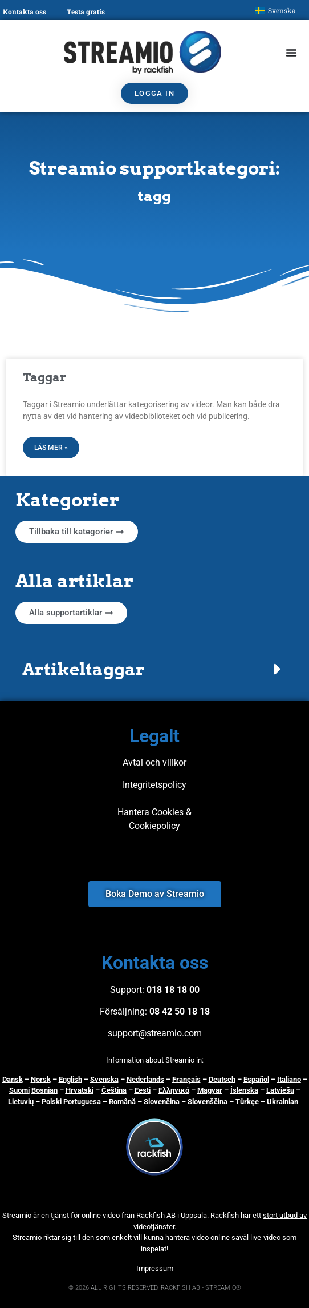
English (70, 1079)
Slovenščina (207, 1101)
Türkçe (247, 1101)
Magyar (209, 1090)
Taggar (44, 377)
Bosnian (44, 1090)
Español (256, 1079)
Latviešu (280, 1090)
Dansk (12, 1079)
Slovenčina (162, 1101)
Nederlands (145, 1079)
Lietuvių (21, 1101)
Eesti (143, 1090)
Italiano (289, 1079)
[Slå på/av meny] (291, 52)
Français (186, 1079)
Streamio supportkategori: (154, 168)
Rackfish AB (156, 1215)
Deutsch (222, 1079)
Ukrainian (282, 1101)
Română (122, 1101)
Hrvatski (79, 1090)
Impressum (154, 1268)
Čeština (114, 1090)
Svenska (104, 1079)
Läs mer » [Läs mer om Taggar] (51, 448)
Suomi (19, 1090)
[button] (154, 669)
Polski (52, 1101)
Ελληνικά (173, 1090)
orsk (43, 1079)
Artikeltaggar (83, 669)
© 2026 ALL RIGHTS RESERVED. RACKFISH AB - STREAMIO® (154, 1287)
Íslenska (244, 1090)
